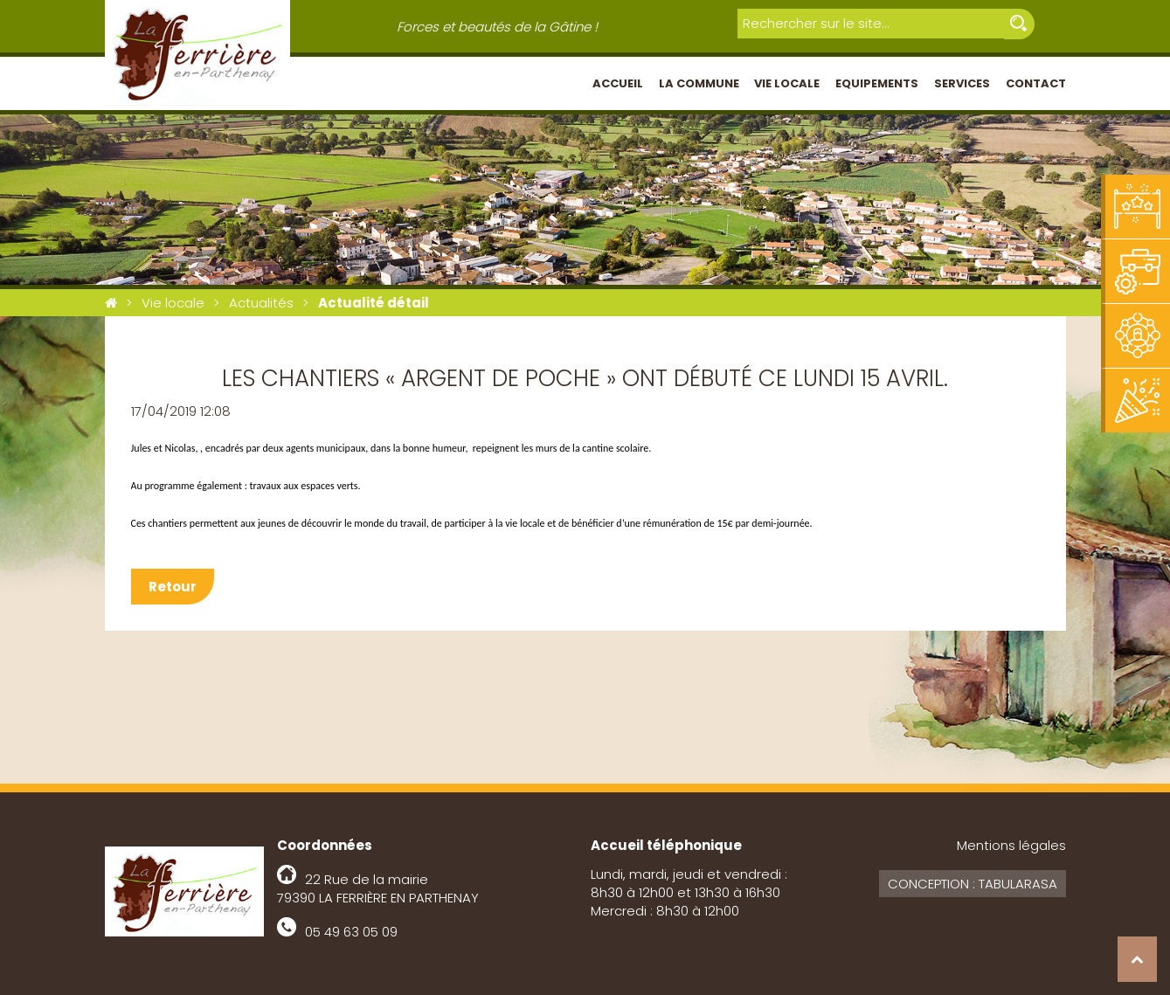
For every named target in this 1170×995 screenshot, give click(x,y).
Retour (173, 586)
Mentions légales (1011, 845)
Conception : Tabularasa (972, 883)
